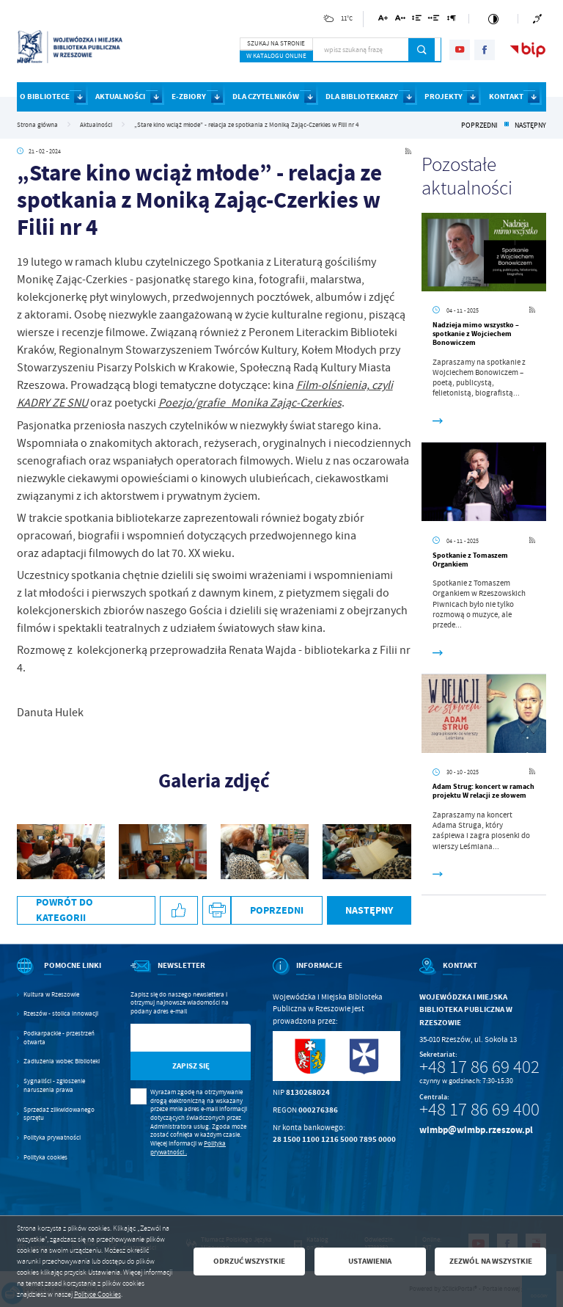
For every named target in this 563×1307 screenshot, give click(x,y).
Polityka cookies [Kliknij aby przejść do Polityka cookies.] (45, 1158)
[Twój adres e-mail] (173, 1038)
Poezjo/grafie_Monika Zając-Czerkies (250, 403)
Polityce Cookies (97, 1294)
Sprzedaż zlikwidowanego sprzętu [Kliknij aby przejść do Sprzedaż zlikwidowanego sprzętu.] (59, 1114)
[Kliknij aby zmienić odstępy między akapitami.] (451, 20)
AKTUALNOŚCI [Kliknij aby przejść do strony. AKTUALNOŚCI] (120, 96)
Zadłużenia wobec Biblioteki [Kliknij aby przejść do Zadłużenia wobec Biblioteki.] (61, 1061)
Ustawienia (369, 1261)
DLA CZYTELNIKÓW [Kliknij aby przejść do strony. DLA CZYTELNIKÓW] (265, 96)
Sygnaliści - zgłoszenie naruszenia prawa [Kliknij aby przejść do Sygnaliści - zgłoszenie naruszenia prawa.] (54, 1085)
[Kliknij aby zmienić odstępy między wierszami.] (417, 20)
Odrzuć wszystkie (249, 1261)
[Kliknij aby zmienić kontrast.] (493, 18)
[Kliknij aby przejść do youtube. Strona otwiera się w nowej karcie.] (459, 50)
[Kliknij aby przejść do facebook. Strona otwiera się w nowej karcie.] (484, 50)
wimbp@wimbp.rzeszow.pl (476, 1130)
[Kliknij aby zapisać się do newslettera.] (190, 1066)
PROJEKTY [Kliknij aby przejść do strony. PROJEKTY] (443, 96)
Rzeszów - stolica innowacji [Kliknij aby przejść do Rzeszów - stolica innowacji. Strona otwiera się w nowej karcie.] (60, 1014)
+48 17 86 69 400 (479, 1109)
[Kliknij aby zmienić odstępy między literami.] (399, 20)
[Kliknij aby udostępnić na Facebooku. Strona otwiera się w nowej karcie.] (179, 910)
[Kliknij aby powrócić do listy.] (506, 125)
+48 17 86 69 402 (479, 1067)
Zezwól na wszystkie (490, 1261)
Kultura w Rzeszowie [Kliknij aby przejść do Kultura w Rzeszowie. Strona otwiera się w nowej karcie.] (51, 995)
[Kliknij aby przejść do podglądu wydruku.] (216, 910)
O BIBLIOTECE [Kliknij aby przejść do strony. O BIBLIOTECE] (45, 96)
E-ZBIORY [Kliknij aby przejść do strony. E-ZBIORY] (189, 96)
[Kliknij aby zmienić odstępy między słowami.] (434, 20)
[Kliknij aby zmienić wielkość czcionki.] (383, 20)
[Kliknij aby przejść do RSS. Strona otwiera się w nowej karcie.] (408, 151)
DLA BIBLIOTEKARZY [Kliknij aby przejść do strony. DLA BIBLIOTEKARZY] (361, 96)
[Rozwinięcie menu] (62, 975)
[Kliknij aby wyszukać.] (422, 50)
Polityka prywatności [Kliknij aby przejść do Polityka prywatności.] (52, 1138)
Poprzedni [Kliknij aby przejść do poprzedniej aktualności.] (479, 125)
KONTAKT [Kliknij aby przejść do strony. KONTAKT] (506, 96)
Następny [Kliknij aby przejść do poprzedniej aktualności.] (530, 125)
